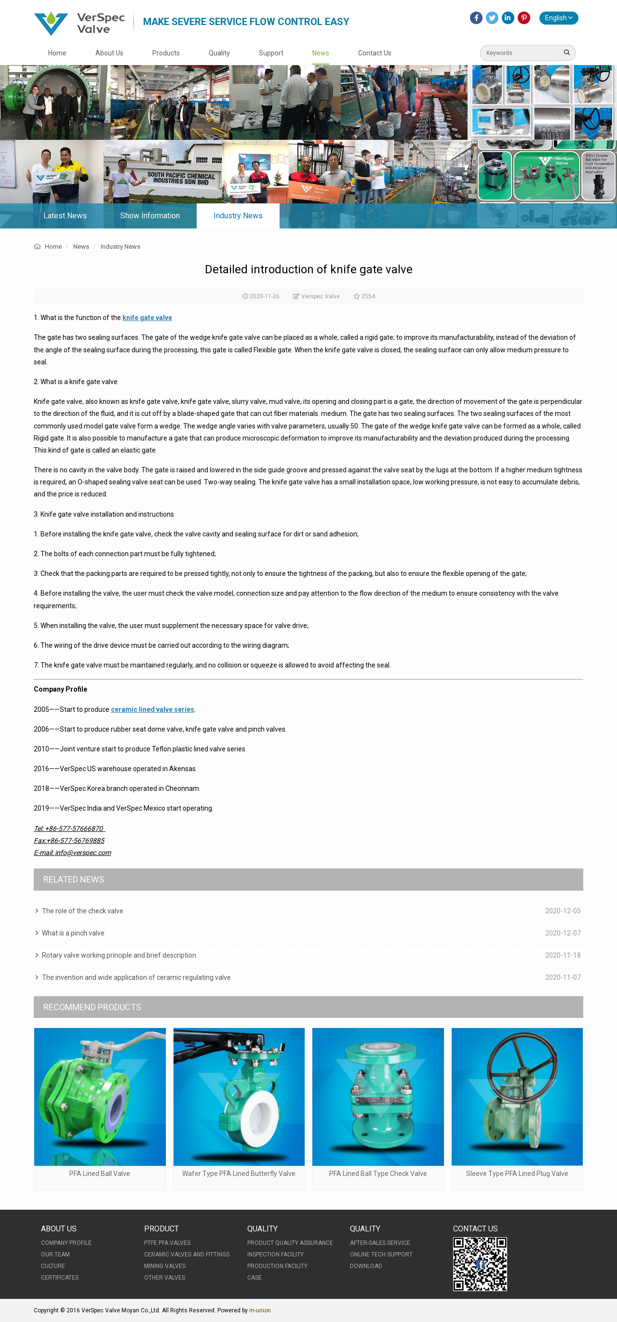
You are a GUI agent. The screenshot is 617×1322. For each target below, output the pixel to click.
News (320, 53)
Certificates (60, 1277)
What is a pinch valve (73, 933)
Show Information (150, 215)
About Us (109, 53)
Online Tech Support (381, 1254)
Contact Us (374, 53)
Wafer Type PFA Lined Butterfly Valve (238, 1173)
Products (166, 53)
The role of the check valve (82, 911)
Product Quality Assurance (290, 1243)
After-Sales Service (380, 1243)
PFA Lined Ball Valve (99, 1173)
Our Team (55, 1254)
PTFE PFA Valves (167, 1243)
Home (57, 53)
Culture (53, 1266)
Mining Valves (165, 1266)
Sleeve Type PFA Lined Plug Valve (517, 1173)
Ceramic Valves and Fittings (186, 1254)
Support (271, 53)
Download (366, 1266)
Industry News (238, 215)
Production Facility (277, 1266)
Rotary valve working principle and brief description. (120, 955)
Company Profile (66, 1243)
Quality (219, 53)
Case (254, 1277)
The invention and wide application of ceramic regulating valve (136, 977)
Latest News (65, 215)
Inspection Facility (275, 1254)
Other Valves (164, 1277)
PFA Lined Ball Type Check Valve (378, 1173)
